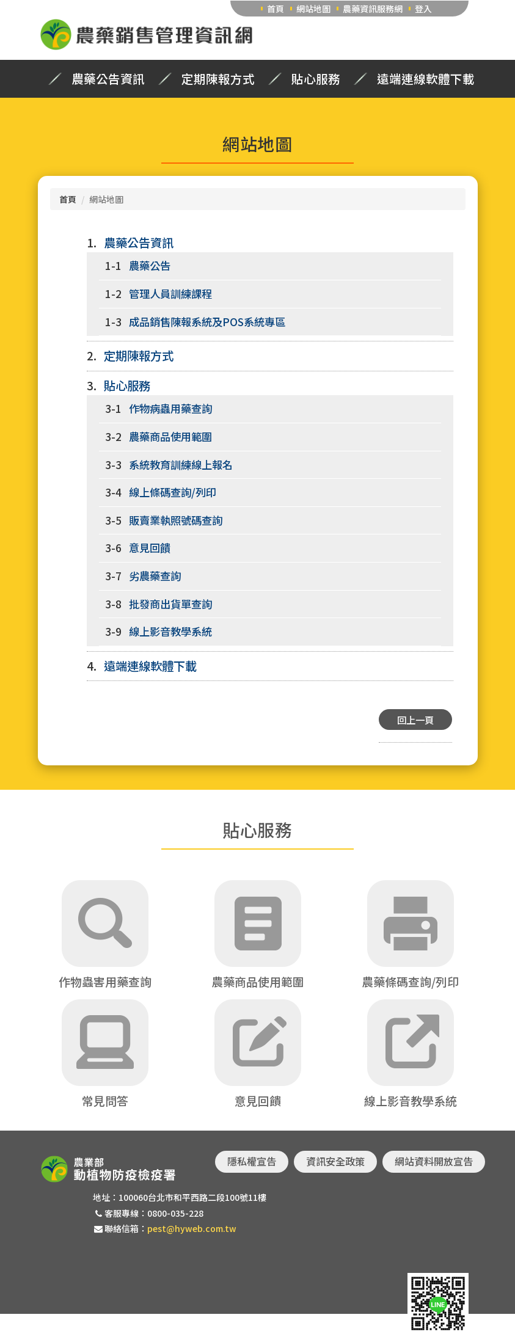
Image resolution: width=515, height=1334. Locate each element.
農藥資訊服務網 (373, 8)
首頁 (275, 8)
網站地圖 (313, 8)
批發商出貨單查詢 (170, 603)
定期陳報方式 (218, 79)
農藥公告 (149, 265)
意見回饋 (149, 547)
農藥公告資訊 (108, 79)
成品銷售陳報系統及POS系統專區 (207, 321)
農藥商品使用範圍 (170, 436)
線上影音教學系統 (170, 631)
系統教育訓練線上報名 (181, 464)
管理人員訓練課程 (170, 293)
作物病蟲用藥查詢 (170, 408)
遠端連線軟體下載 (426, 79)
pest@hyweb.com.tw (191, 1228)
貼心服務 (315, 79)
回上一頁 (415, 719)
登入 (423, 8)
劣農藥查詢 (155, 575)
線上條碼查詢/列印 (172, 492)
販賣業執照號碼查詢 (175, 520)
